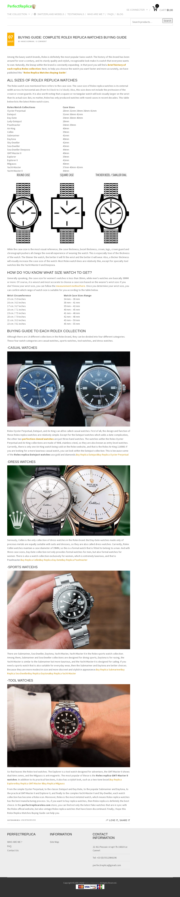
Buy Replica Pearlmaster (74, 559)
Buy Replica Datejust (86, 454)
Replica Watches (91, 882)
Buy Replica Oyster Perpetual (113, 454)
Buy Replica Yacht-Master (63, 673)
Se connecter (137, 9)
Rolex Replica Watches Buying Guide (45, 72)
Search (167, 20)
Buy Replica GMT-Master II (29, 783)
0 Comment (41, 41)
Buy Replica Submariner (108, 669)
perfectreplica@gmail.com (107, 865)
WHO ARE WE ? (95, 14)
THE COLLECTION (18, 14)
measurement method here (70, 286)
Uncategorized (28, 820)
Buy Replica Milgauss (54, 783)
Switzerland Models (49, 14)
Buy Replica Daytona (39, 673)
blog (120, 14)
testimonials (75, 14)
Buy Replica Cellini (30, 559)
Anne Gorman (27, 41)
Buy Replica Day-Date (50, 559)
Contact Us (13, 850)
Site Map (54, 841)
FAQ (9, 846)
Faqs (111, 14)
